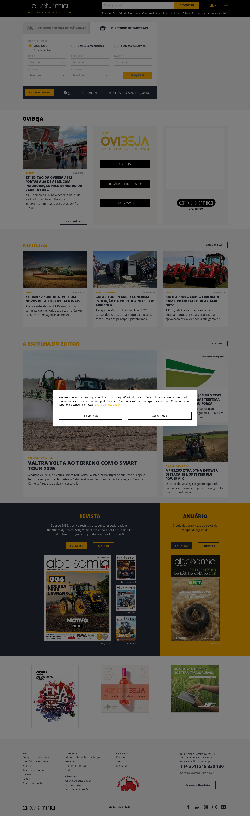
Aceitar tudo (159, 415)
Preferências (90, 415)
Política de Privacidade (107, 404)
